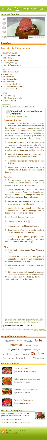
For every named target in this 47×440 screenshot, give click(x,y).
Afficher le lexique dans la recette (17, 325)
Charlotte (38, 353)
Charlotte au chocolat (21, 358)
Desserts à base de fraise (12, 419)
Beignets (13, 349)
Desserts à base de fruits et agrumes (16, 422)
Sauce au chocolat (25, 340)
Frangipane (26, 349)
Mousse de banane (21, 354)
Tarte (38, 340)
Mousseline (10, 340)
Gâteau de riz (38, 358)
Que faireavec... (34, 8)
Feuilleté (6, 358)
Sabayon (36, 349)
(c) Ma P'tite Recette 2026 (16, 430)
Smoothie (6, 354)
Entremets (16, 344)
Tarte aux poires (31, 345)
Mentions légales (12, 433)
